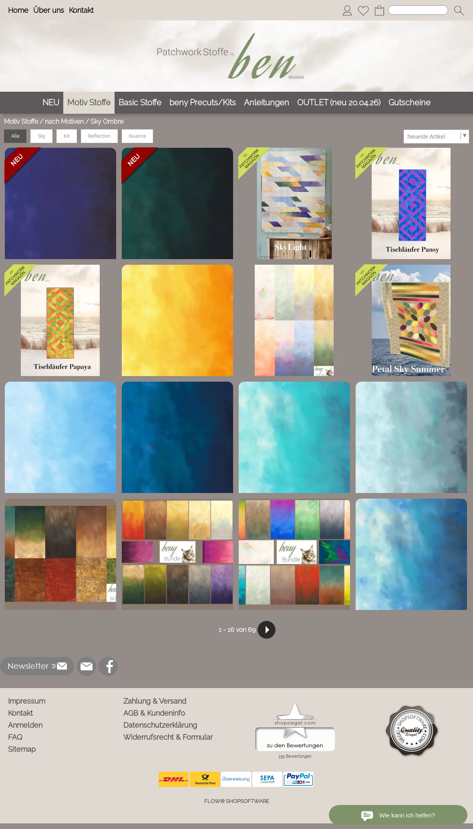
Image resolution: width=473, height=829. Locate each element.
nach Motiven (64, 121)
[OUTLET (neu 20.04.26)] (338, 103)
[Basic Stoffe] (140, 103)
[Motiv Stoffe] (89, 103)
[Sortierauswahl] (436, 137)
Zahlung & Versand (154, 701)
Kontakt (81, 10)
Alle (15, 136)
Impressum (26, 701)
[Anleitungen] (266, 103)
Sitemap (22, 749)
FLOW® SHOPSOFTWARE (236, 801)
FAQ (15, 737)
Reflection (99, 136)
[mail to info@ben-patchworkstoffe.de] (86, 666)
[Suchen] (418, 10)
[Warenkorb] (379, 10)
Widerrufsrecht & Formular (168, 737)
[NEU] (50, 103)
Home (18, 10)
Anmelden (25, 725)
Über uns (48, 10)
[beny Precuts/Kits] (202, 103)
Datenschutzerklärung (160, 725)
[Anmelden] (347, 10)
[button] (459, 10)
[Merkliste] (363, 10)
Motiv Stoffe (21, 121)
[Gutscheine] (409, 103)
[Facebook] (108, 666)
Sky (41, 136)
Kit (67, 136)
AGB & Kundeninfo (154, 713)
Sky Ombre (107, 121)
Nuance (137, 136)
